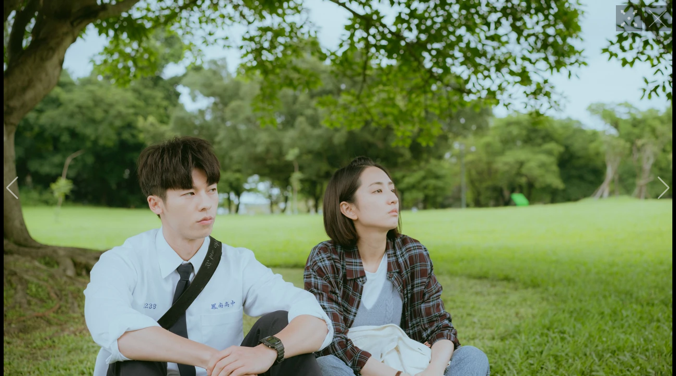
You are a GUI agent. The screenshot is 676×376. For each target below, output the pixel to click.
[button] (12, 188)
